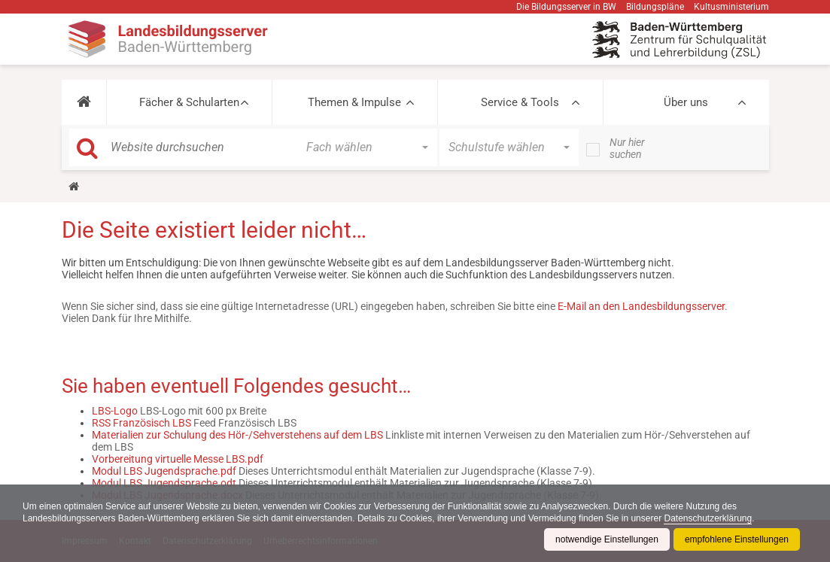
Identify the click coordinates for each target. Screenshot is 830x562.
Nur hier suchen (627, 148)
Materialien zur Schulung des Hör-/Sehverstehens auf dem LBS (237, 435)
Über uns (686, 102)
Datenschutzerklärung (708, 518)
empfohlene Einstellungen (737, 539)
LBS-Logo (115, 411)
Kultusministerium (731, 7)
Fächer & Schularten (189, 102)
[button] (84, 102)
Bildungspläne (655, 7)
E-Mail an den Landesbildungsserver (641, 306)
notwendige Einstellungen (606, 539)
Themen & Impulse (354, 102)
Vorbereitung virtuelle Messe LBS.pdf (177, 459)
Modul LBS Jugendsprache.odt (164, 483)
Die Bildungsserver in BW (566, 7)
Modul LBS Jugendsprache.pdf (164, 471)
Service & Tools (520, 102)
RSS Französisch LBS (141, 423)
